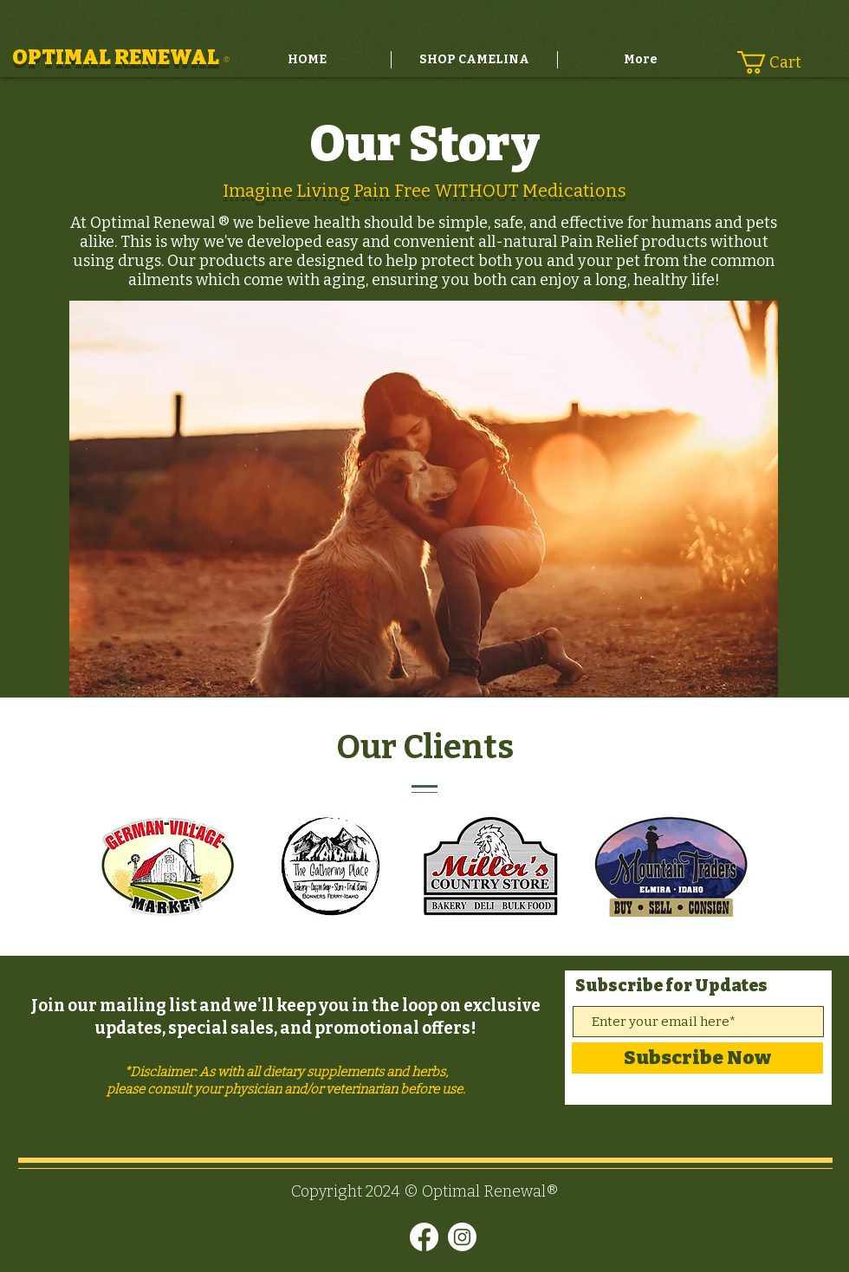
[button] (779, 62)
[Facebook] (424, 1237)
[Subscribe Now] (697, 1058)
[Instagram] (462, 1237)
